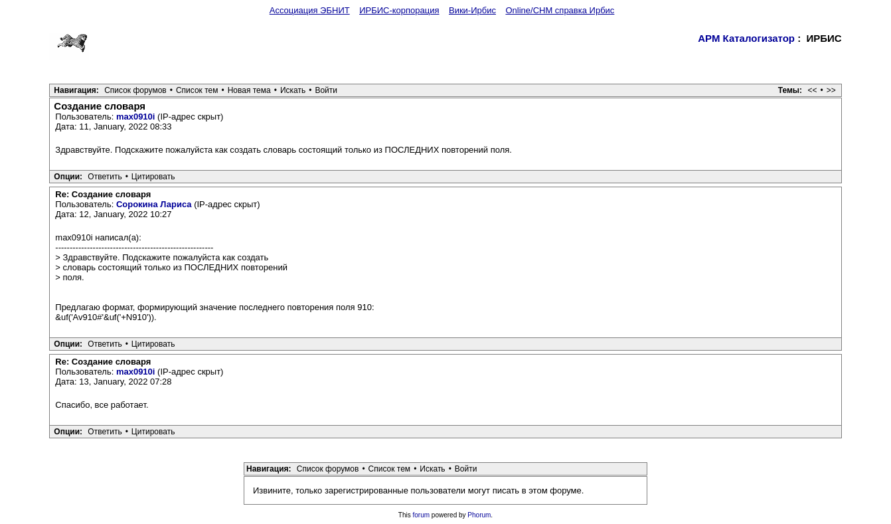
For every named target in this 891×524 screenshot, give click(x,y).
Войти (326, 90)
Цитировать (153, 176)
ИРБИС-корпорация (399, 10)
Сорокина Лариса (154, 204)
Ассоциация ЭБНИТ (310, 10)
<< (812, 90)
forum (421, 515)
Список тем (197, 90)
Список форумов (135, 90)
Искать (292, 90)
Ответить (104, 176)
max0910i (135, 117)
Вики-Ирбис (472, 10)
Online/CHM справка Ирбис (559, 10)
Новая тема (249, 90)
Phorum (479, 515)
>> (831, 90)
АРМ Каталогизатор (746, 38)
